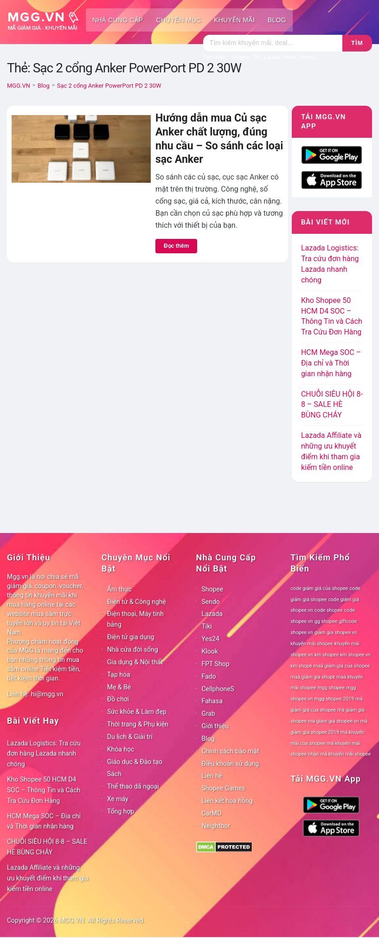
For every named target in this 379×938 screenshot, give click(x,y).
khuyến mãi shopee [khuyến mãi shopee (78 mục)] (311, 644)
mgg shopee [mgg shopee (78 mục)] (331, 688)
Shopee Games (223, 788)
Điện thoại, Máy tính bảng (135, 619)
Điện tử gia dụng (130, 637)
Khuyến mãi (234, 20)
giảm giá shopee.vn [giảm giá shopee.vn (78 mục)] (336, 633)
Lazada (212, 613)
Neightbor (216, 825)
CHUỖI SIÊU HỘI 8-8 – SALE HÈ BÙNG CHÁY (332, 405)
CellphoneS (218, 689)
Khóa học (121, 749)
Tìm (357, 42)
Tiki (207, 626)
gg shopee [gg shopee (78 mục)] (326, 621)
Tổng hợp (120, 811)
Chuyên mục (178, 20)
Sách (114, 773)
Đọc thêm (176, 246)
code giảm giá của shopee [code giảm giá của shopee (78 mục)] (319, 588)
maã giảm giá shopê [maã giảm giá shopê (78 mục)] (312, 677)
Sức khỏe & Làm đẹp (137, 711)
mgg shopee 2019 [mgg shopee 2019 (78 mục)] (334, 699)
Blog (277, 20)
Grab (208, 713)
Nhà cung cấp (117, 20)
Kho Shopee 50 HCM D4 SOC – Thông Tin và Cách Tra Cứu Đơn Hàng (43, 790)
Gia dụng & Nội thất (135, 662)
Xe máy (117, 799)
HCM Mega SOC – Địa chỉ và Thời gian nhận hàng (331, 363)
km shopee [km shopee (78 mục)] (327, 655)
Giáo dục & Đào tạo (134, 761)
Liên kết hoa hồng (227, 800)
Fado (209, 676)
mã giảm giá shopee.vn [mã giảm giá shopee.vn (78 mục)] (333, 721)
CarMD (212, 813)
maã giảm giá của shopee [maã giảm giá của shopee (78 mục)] (342, 666)
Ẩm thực (119, 589)
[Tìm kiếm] (272, 43)
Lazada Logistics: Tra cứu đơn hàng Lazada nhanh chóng (44, 753)
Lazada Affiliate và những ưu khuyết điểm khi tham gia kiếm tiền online (48, 878)
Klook (210, 651)
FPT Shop (216, 664)
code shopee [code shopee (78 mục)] (329, 610)
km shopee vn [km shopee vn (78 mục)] (355, 655)
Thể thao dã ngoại (133, 786)
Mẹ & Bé (119, 687)
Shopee (213, 589)
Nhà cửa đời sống (132, 649)
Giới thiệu (215, 726)
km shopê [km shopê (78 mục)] (301, 666)
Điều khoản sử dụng (230, 763)
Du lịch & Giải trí (130, 736)
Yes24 (210, 638)
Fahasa (212, 701)
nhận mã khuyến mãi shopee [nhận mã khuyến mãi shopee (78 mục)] (339, 754)
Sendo (211, 601)
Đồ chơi (118, 699)
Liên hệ (212, 775)
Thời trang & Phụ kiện (137, 724)
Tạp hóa (118, 674)
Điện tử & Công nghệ (136, 601)
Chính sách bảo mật (230, 751)
